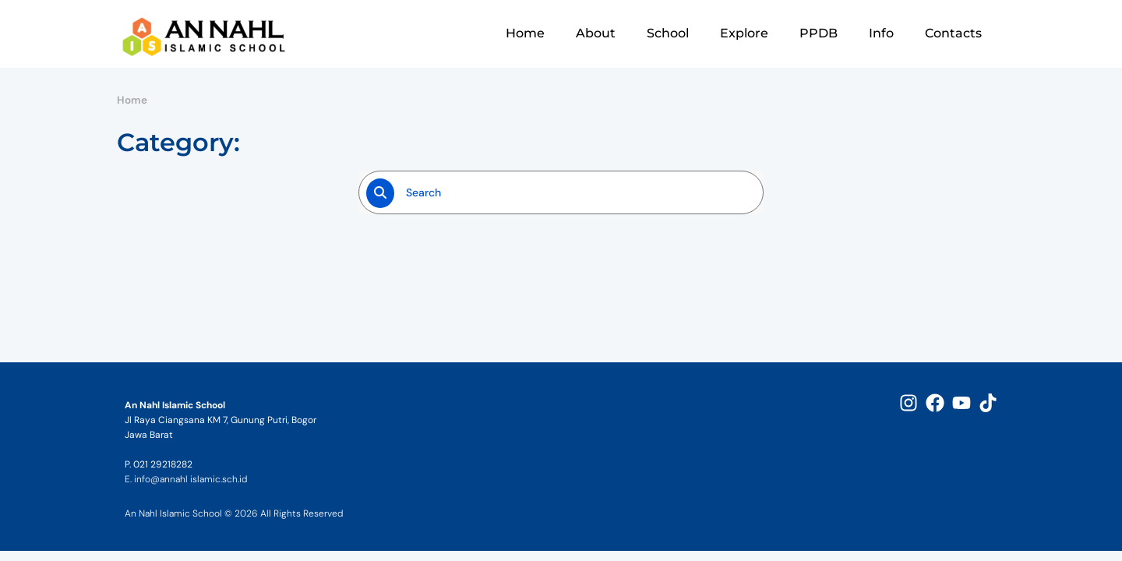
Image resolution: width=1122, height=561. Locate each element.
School (668, 33)
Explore (744, 33)
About (596, 33)
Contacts (953, 33)
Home (525, 33)
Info (881, 33)
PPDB (818, 33)
